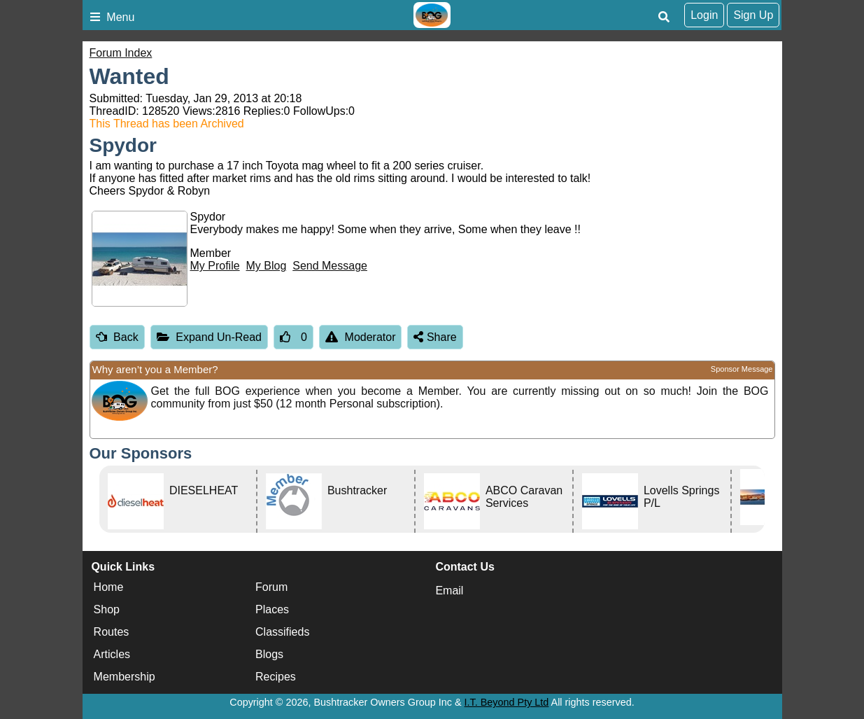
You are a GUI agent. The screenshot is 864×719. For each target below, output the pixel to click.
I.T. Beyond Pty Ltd (507, 702)
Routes (111, 632)
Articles (112, 654)
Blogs (269, 654)
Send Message (329, 266)
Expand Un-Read (209, 337)
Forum (271, 587)
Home (109, 587)
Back (117, 337)
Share (434, 337)
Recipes (275, 677)
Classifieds (282, 632)
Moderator (360, 337)
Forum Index (121, 53)
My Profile (215, 266)
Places (272, 609)
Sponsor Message (742, 369)
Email (449, 590)
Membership (124, 677)
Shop (107, 609)
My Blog (266, 266)
